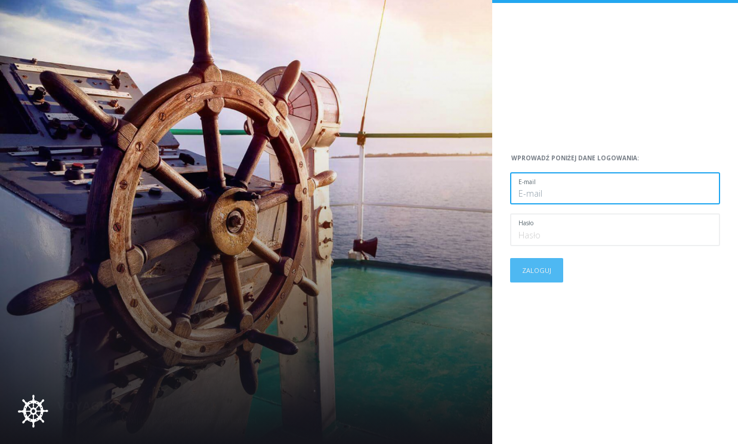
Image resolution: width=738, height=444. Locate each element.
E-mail (527, 182)
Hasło (525, 223)
